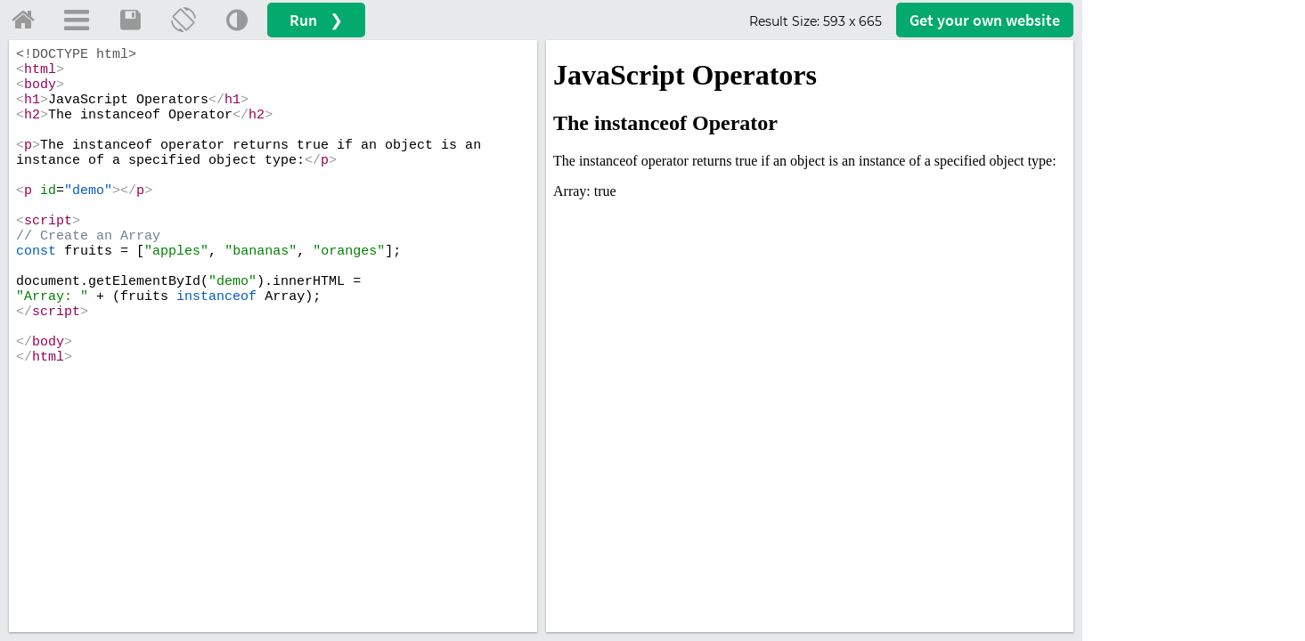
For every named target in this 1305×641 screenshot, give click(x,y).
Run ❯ (316, 20)
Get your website (984, 20)
